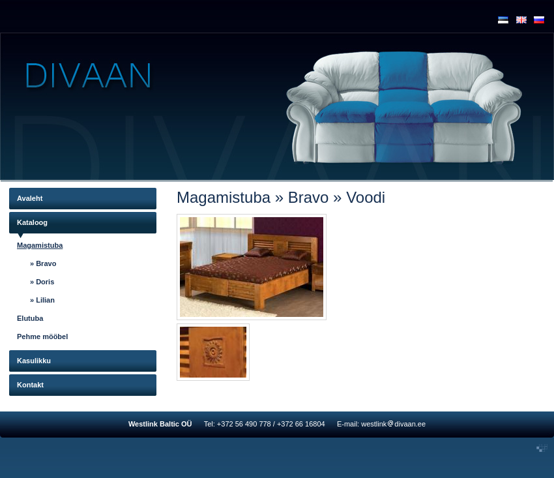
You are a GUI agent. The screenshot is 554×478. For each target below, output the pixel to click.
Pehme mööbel (42, 336)
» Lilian (42, 300)
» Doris (42, 282)
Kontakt (30, 385)
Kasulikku (34, 361)
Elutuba (30, 318)
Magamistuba (40, 245)
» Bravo (43, 263)
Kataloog (32, 222)
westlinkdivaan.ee (393, 424)
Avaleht (29, 198)
